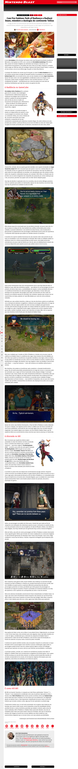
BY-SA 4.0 (47, 746)
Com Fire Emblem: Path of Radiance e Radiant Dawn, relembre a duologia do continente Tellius (29, 19)
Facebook (7, 726)
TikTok (27, 726)
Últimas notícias (62, 15)
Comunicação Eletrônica (31, 740)
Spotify (32, 726)
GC (35, 15)
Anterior (16, 766)
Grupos (47, 726)
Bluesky (42, 726)
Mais (52, 726)
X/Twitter (17, 726)
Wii (40, 15)
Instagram (12, 726)
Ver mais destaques (66, 112)
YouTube (22, 726)
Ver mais (67, 54)
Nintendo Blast (24, 745)
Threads (37, 726)
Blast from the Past (23, 15)
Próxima (42, 766)
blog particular (27, 738)
